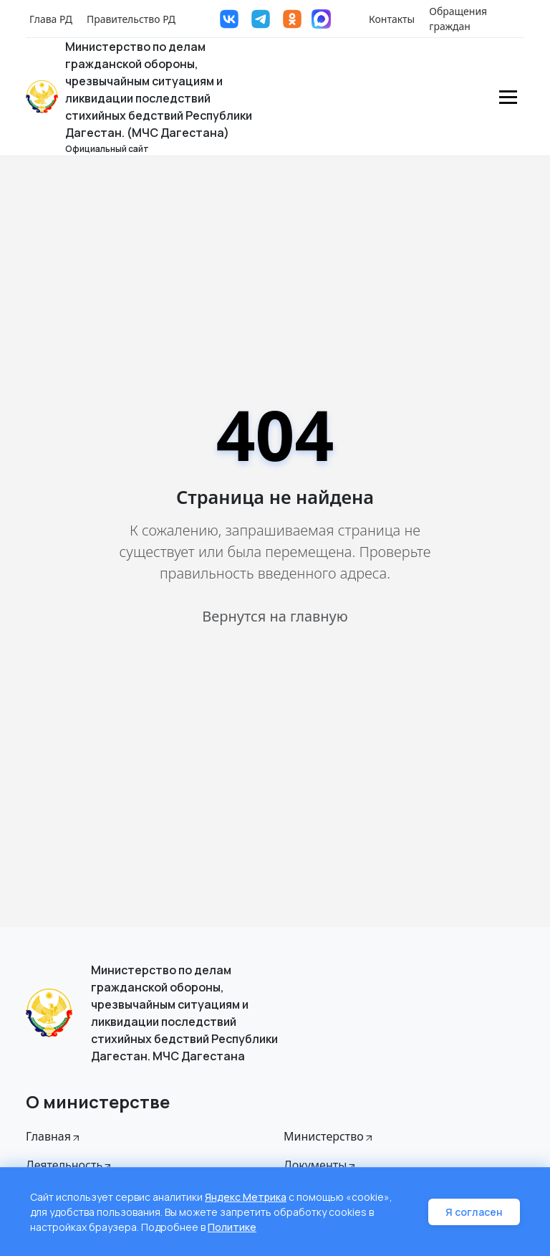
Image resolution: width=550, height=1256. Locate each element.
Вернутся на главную (274, 616)
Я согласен (474, 1212)
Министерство (329, 1136)
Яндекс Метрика (245, 1197)
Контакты (392, 19)
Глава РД (50, 19)
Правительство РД (131, 19)
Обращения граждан (458, 18)
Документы (320, 1165)
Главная (54, 1136)
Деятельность (69, 1165)
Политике (232, 1227)
